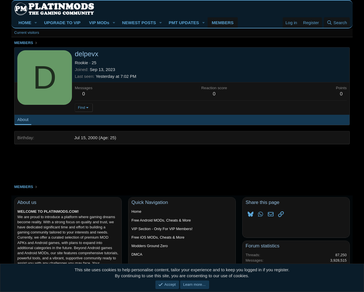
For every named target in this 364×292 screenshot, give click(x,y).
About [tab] (22, 119)
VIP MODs (99, 22)
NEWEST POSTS (139, 22)
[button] (36, 22)
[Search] (337, 22)
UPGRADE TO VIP (62, 22)
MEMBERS (223, 22)
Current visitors (26, 32)
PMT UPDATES (184, 22)
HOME (24, 22)
